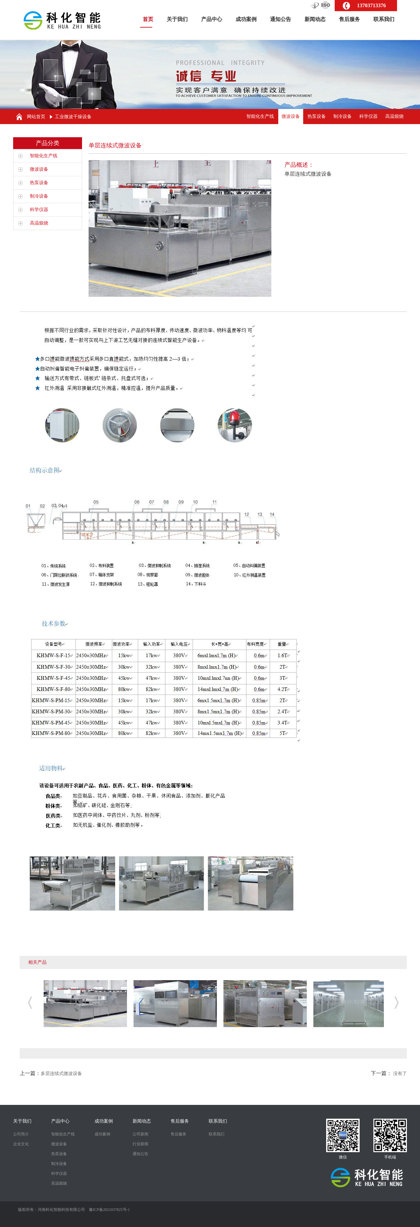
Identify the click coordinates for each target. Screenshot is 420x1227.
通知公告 (280, 19)
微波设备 (291, 116)
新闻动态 (315, 19)
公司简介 (21, 1134)
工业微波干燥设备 (73, 116)
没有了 (400, 1073)
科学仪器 (368, 116)
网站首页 (36, 116)
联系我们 (383, 19)
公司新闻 (140, 1134)
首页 (148, 22)
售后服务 (349, 19)
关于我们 (177, 19)
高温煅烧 (394, 116)
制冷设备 (342, 116)
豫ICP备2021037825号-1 (109, 1209)
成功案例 (246, 19)
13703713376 (371, 5)
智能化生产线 (260, 116)
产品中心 (211, 19)
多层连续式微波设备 (61, 1073)
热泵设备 (316, 116)
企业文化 (21, 1144)
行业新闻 (140, 1144)
